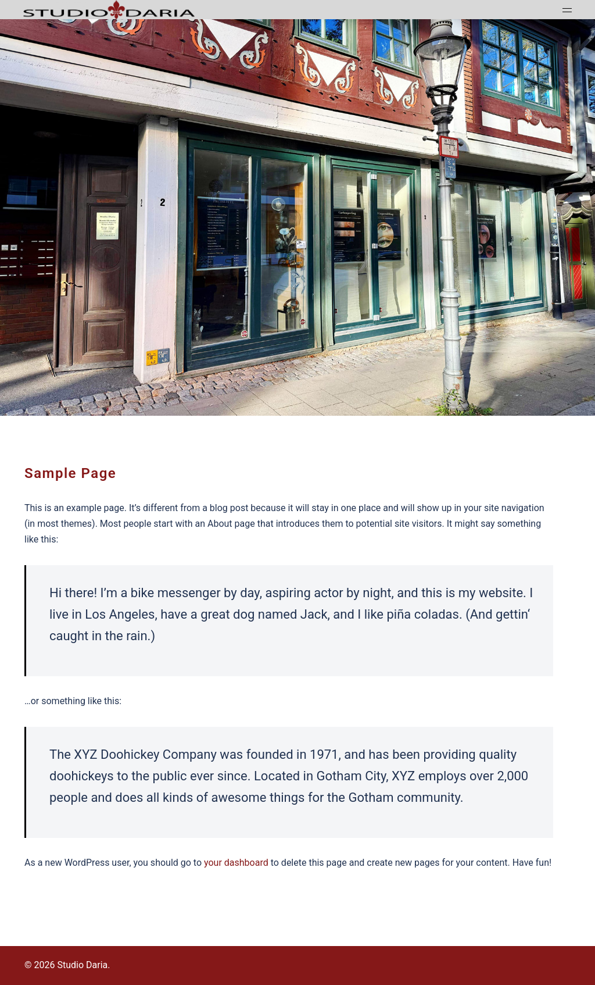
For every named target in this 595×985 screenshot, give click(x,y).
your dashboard (236, 862)
